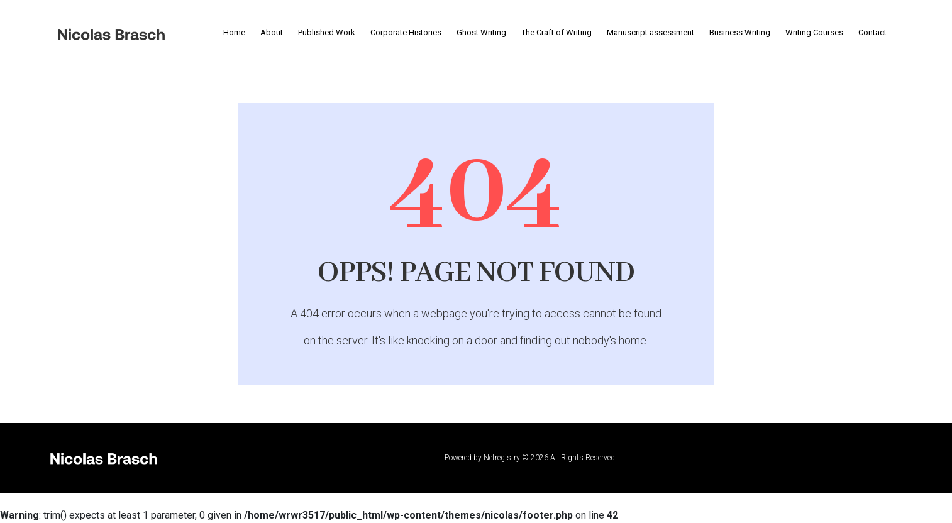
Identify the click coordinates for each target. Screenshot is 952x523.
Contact (872, 32)
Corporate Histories (405, 32)
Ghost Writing (481, 32)
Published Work (326, 32)
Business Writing (739, 32)
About (271, 32)
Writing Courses (814, 32)
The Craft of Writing (556, 32)
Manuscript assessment (650, 32)
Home (234, 32)
